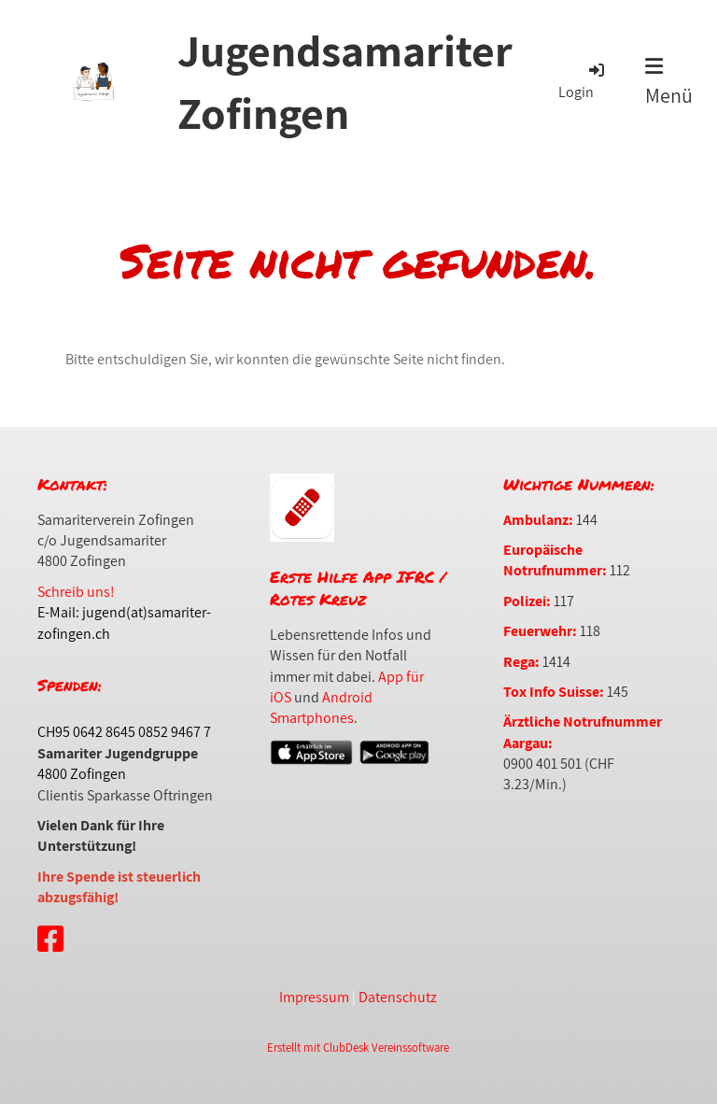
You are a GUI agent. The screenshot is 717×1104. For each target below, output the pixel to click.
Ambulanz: (538, 520)
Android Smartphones (321, 707)
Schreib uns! (76, 592)
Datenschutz (397, 997)
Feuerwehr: (540, 631)
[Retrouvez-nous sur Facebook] (50, 938)
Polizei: (527, 601)
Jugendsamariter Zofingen (345, 81)
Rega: (521, 662)
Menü (669, 82)
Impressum (314, 997)
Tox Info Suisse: (553, 691)
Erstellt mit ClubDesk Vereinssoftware (358, 1047)
